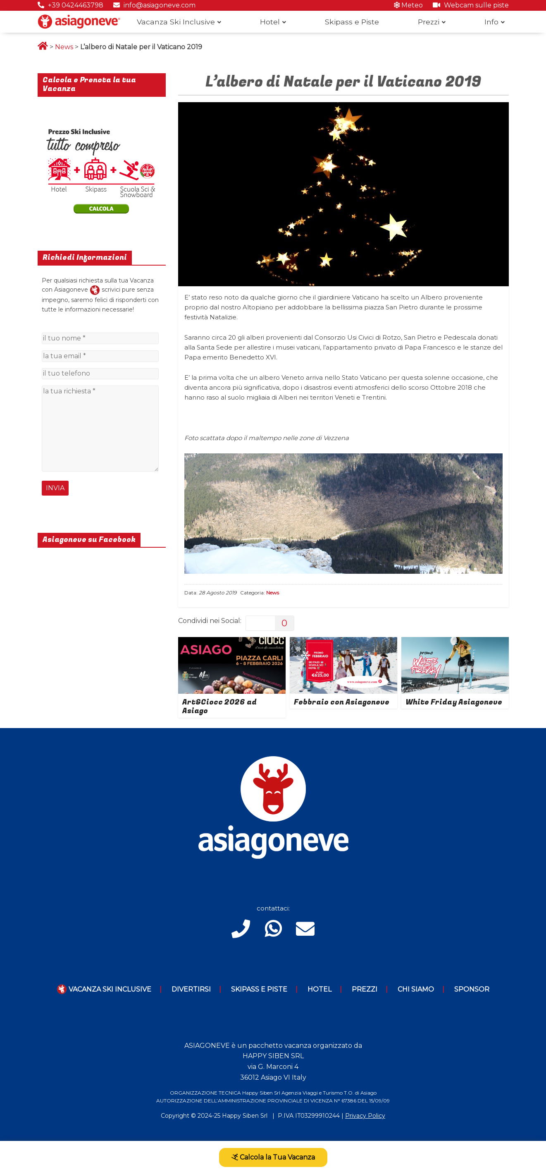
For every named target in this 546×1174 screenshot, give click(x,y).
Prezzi (428, 21)
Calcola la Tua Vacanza (273, 1157)
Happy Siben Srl (244, 1115)
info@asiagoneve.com (154, 5)
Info (491, 21)
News (64, 47)
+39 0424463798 (70, 5)
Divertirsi (191, 989)
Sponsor (471, 989)
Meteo (408, 5)
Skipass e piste (259, 989)
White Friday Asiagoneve (453, 702)
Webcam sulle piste (471, 5)
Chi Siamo (416, 989)
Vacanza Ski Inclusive (176, 21)
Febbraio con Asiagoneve (341, 702)
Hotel (270, 21)
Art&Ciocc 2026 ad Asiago (219, 707)
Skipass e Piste (352, 21)
